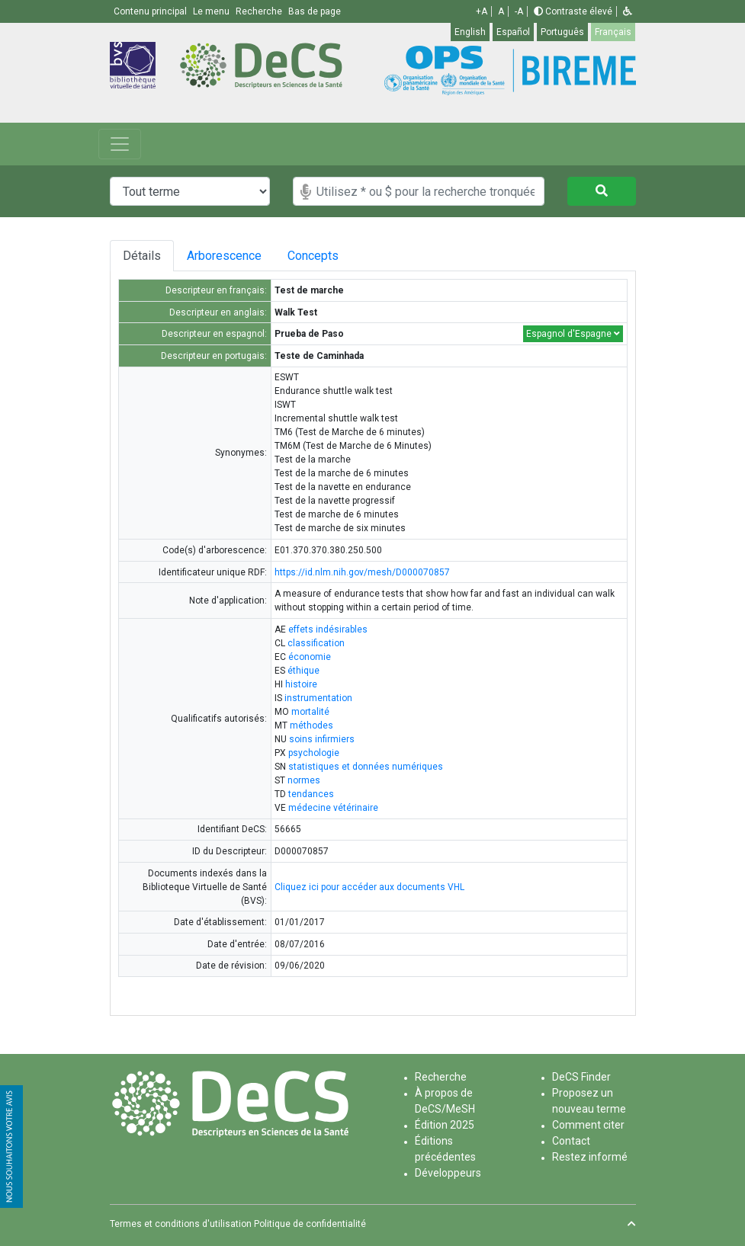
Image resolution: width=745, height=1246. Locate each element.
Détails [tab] (142, 255)
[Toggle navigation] (119, 144)
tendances (311, 794)
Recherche (441, 1077)
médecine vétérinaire (333, 807)
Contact (571, 1141)
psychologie (313, 753)
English (470, 32)
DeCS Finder (581, 1077)
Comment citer (588, 1125)
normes (303, 780)
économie (309, 657)
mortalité (310, 711)
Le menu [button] (212, 11)
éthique (303, 670)
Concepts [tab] (339, 255)
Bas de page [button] (314, 11)
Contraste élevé (573, 11)
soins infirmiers (322, 739)
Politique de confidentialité (310, 1224)
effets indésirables (328, 629)
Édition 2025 (444, 1125)
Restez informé (590, 1157)
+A (481, 11)
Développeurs (448, 1173)
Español (513, 32)
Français (613, 32)
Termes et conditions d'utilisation (181, 1224)
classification (316, 643)
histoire (301, 684)
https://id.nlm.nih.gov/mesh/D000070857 (362, 572)
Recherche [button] (260, 11)
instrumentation (318, 698)
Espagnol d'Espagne (573, 333)
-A (519, 11)
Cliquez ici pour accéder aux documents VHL (369, 887)
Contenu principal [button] (151, 11)
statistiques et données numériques (365, 766)
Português (562, 32)
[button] (627, 11)
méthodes (311, 725)
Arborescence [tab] (231, 255)
